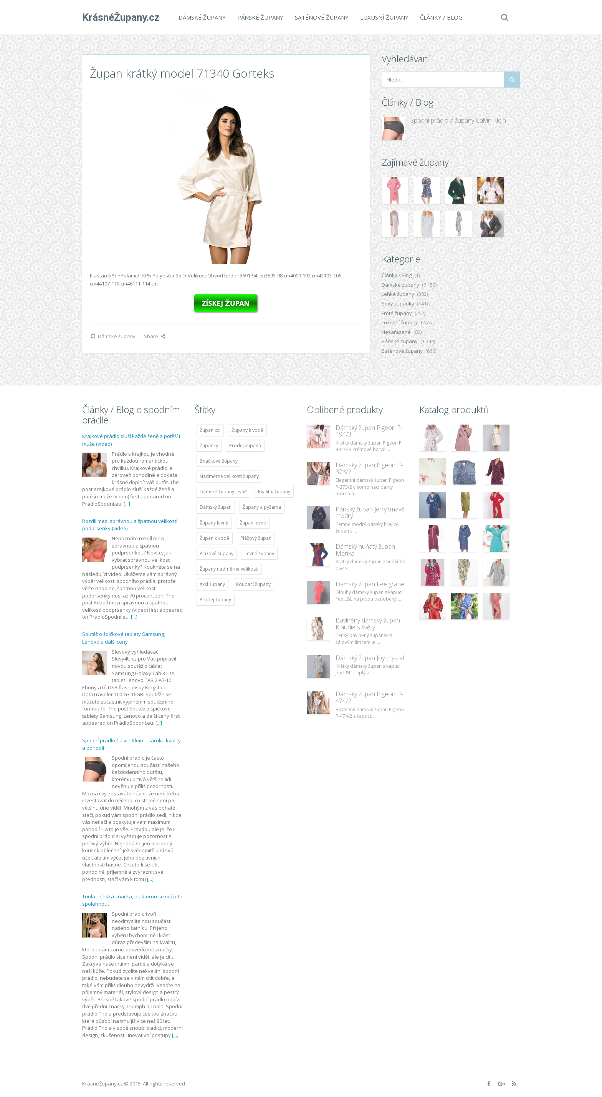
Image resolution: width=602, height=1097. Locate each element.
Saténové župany (322, 17)
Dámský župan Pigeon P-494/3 (369, 431)
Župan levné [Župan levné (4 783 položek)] (253, 522)
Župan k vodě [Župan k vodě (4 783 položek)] (214, 538)
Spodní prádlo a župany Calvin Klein (458, 120)
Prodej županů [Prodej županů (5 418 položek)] (245, 445)
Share (154, 336)
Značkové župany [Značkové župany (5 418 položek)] (219, 461)
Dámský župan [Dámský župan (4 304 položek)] (216, 507)
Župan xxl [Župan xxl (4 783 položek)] (210, 430)
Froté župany (397, 313)
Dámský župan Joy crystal (370, 658)
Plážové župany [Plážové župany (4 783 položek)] (216, 553)
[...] (127, 503)
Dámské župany (202, 17)
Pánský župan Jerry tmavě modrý (370, 512)
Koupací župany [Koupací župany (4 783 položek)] (253, 584)
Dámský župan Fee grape (370, 584)
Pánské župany (260, 17)
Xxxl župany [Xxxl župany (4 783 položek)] (212, 584)
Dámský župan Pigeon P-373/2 (369, 468)
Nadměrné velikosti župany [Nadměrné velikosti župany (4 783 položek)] (229, 476)
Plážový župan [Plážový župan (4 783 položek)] (255, 538)
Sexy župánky (398, 303)
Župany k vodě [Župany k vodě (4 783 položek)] (247, 430)
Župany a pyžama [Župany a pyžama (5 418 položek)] (262, 507)
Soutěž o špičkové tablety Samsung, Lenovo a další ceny (123, 638)
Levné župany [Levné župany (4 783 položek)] (259, 553)
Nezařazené (396, 332)
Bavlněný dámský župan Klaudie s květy (368, 623)
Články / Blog (441, 17)
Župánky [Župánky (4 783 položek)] (209, 445)
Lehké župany (398, 293)
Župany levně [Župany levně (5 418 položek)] (214, 522)
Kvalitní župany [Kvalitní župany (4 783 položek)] (274, 491)
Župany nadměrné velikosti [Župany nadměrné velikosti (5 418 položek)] (229, 569)
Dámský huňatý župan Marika (365, 550)
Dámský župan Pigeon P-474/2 (369, 697)
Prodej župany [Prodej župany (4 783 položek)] (215, 599)
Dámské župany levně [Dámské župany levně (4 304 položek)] (223, 491)
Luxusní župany (384, 17)
